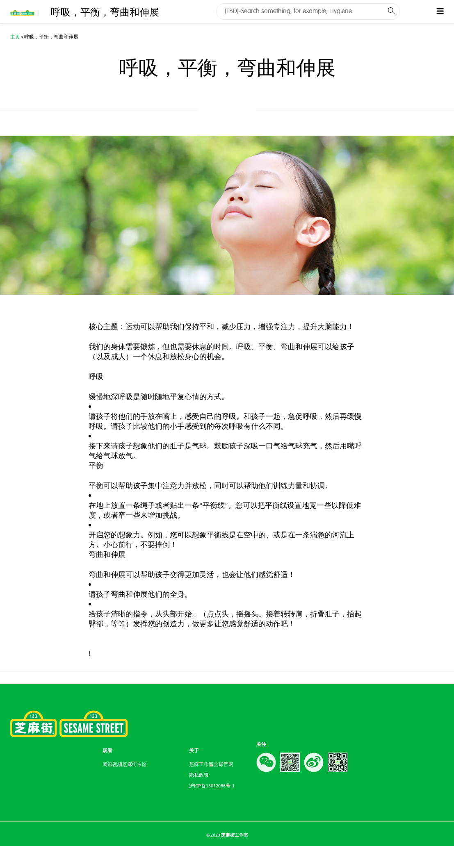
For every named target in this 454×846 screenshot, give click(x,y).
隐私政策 (199, 775)
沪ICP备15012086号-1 (212, 785)
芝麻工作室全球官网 (211, 764)
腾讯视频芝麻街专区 (125, 764)
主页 (15, 37)
